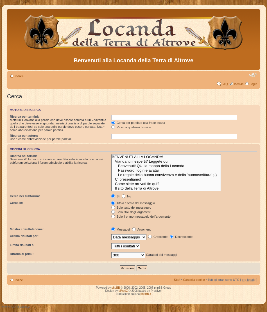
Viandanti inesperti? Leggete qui (166, 161)
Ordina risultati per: (24, 236)
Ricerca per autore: (24, 135)
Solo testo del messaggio (131, 207)
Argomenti (141, 229)
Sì (115, 196)
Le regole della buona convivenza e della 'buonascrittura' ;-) (166, 175)
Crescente (158, 236)
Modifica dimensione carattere (253, 75)
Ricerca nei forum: (23, 156)
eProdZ (123, 290)
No (126, 196)
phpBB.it (146, 293)
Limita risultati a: (22, 245)
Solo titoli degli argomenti (131, 212)
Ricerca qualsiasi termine (131, 127)
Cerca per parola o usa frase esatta (138, 122)
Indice (19, 76)
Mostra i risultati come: (27, 229)
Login (253, 84)
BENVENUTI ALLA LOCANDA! (166, 157)
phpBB (116, 287)
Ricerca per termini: (24, 116)
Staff (177, 279)
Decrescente (181, 236)
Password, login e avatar (166, 170)
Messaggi (120, 229)
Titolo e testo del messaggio (133, 203)
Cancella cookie (194, 279)
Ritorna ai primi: (21, 254)
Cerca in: (16, 202)
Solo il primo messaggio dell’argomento (141, 216)
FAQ (224, 84)
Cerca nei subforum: (25, 196)
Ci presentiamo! (166, 179)
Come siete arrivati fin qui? (166, 184)
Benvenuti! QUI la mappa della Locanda (166, 166)
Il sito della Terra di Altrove (166, 188)
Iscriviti (238, 84)
